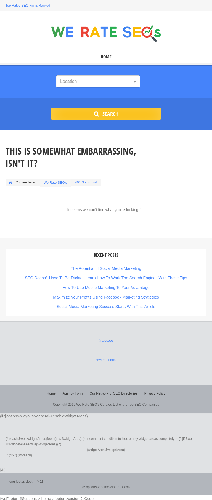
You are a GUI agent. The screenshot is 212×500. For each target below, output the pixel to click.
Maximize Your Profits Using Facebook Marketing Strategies (106, 296)
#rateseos (106, 339)
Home (106, 57)
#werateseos (106, 358)
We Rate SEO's (55, 182)
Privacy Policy (154, 391)
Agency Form (73, 391)
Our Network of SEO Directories (113, 391)
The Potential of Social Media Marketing (106, 267)
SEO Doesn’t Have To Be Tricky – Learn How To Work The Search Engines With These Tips (106, 277)
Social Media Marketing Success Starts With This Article (106, 305)
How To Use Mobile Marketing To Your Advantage (106, 286)
